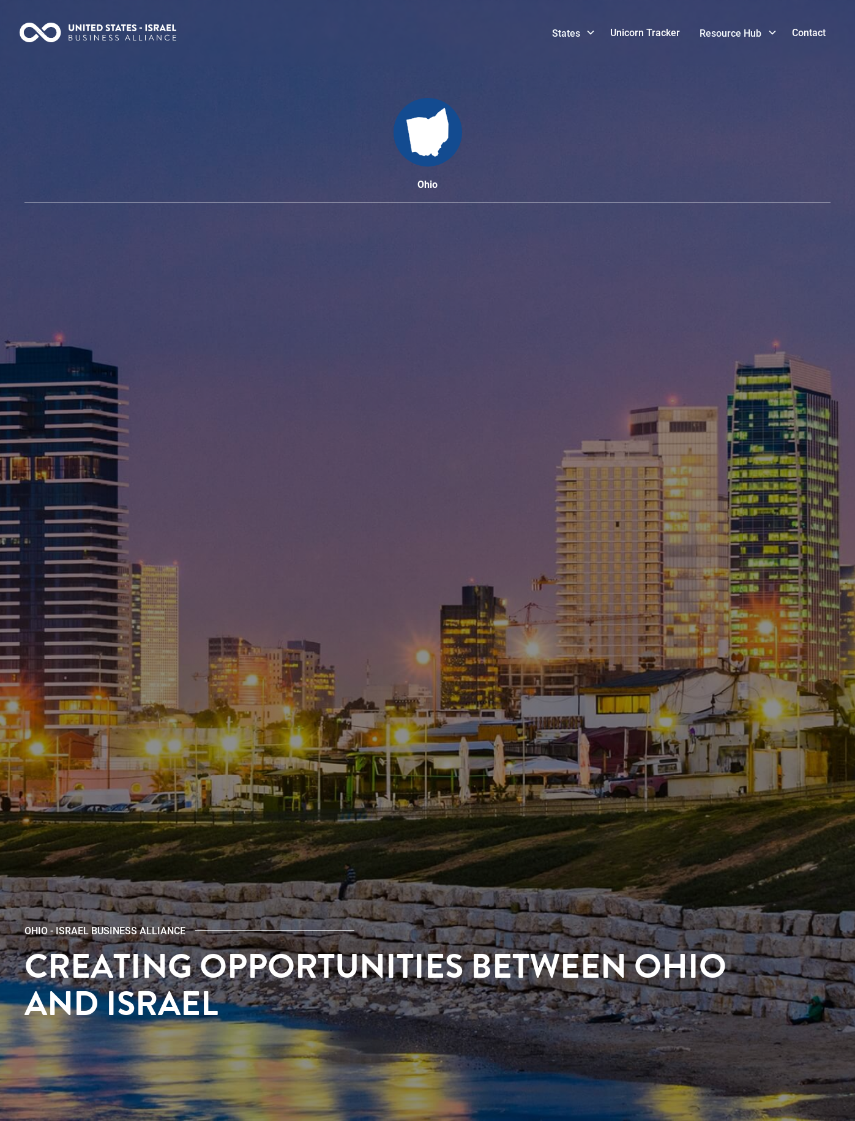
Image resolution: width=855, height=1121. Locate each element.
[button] (571, 33)
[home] (135, 32)
